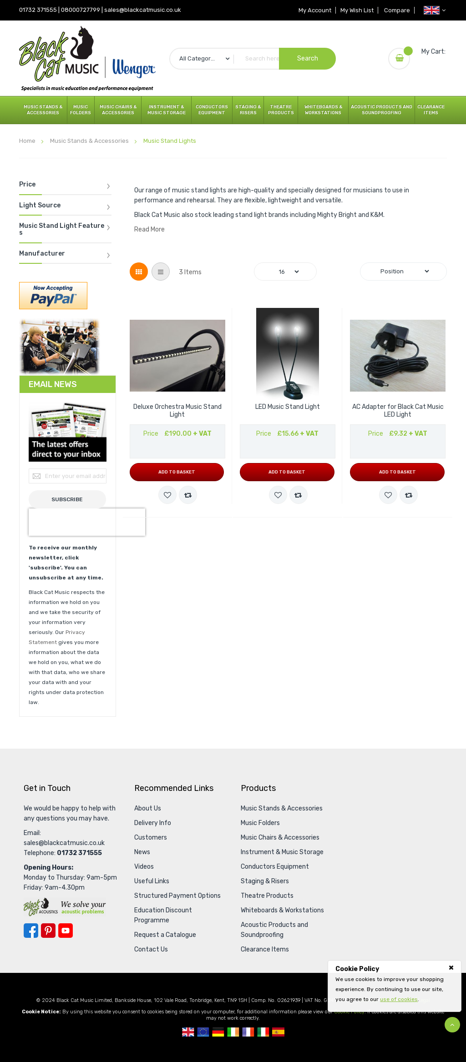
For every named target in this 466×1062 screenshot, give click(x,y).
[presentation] (87, 522)
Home (28, 140)
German (218, 1032)
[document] (394, 984)
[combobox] (252, 59)
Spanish (278, 1032)
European (203, 1032)
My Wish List (356, 10)
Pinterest (48, 930)
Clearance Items (431, 110)
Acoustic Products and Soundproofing (381, 110)
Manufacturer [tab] (42, 253)
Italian (263, 1032)
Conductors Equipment (212, 110)
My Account (313, 10)
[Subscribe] (67, 499)
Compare (397, 10)
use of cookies (399, 999)
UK (188, 1032)
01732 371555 (38, 9)
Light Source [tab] (40, 205)
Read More (149, 229)
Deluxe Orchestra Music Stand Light (177, 410)
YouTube (65, 930)
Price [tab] (27, 184)
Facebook (31, 930)
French (248, 1032)
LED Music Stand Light (287, 407)
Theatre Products (281, 110)
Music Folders (80, 110)
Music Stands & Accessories (43, 110)
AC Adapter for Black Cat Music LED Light (398, 410)
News (142, 852)
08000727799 (80, 9)
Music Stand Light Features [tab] (61, 229)
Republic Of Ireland (233, 1032)
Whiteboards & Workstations (323, 110)
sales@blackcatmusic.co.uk (142, 9)
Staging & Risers (248, 110)
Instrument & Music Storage (166, 110)
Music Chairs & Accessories (118, 110)
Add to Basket (176, 472)
